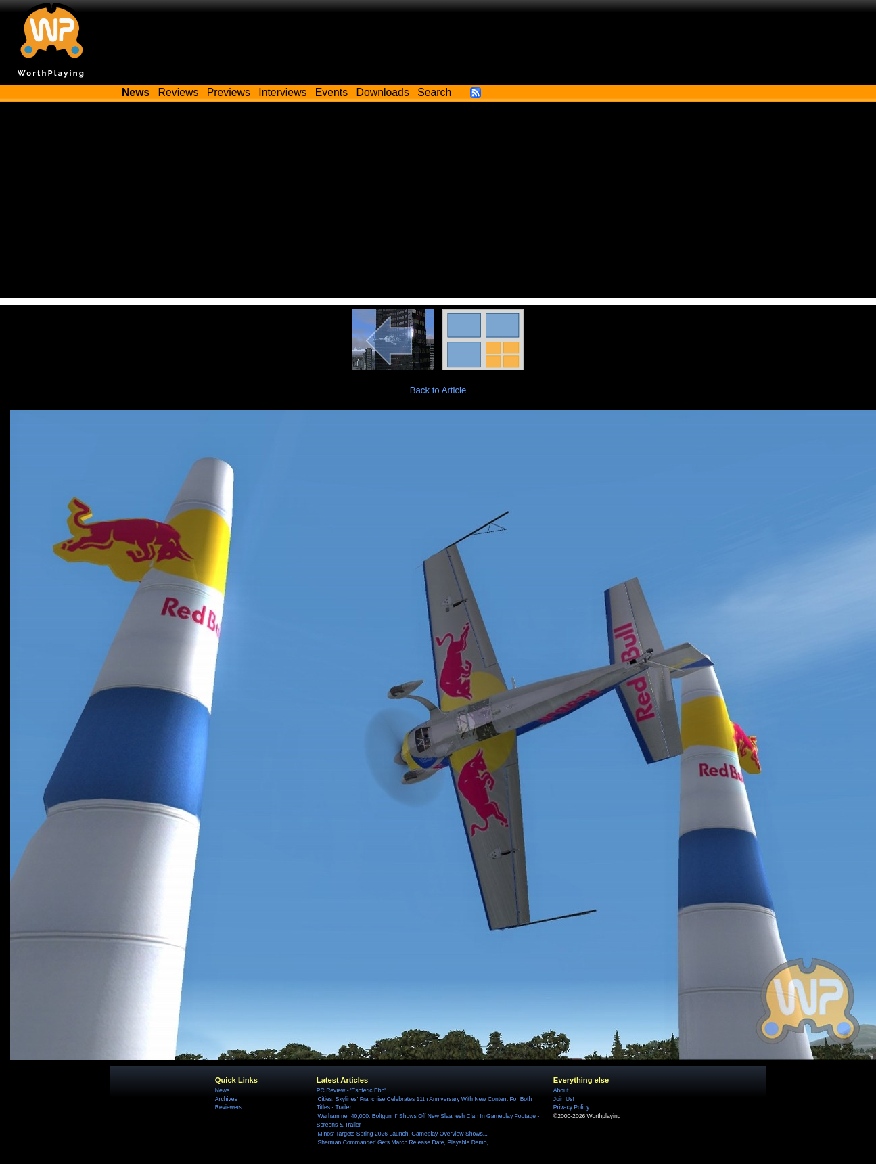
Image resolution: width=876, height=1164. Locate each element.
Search (434, 92)
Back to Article (438, 390)
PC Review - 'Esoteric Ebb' (351, 1090)
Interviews (282, 92)
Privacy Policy (571, 1107)
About (560, 1090)
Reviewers (228, 1107)
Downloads (382, 92)
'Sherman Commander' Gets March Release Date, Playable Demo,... (405, 1142)
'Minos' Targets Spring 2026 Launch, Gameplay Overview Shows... (402, 1133)
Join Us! (563, 1099)
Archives (226, 1099)
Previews (228, 92)
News (222, 1090)
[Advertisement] (438, 203)
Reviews (178, 92)
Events (331, 92)
